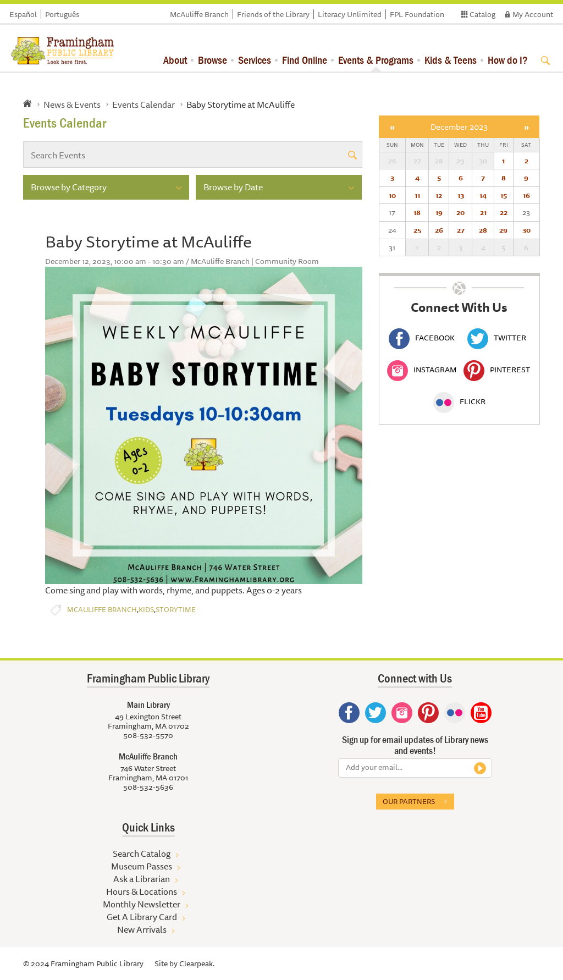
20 (460, 212)
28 (483, 229)
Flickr (459, 401)
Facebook (422, 338)
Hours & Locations (141, 891)
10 (392, 195)
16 (526, 195)
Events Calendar (143, 104)
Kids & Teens (450, 60)
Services (254, 60)
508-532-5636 (148, 787)
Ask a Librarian (141, 879)
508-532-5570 (148, 735)
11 (417, 195)
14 (483, 195)
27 (461, 229)
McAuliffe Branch (199, 14)
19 (439, 212)
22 (503, 212)
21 (483, 212)
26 (439, 229)
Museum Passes (141, 866)
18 (417, 212)
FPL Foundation (417, 14)
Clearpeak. (196, 963)
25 (417, 229)
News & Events (72, 104)
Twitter (496, 338)
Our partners (409, 801)
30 (526, 229)
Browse (212, 60)
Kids (146, 609)
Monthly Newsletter (141, 904)
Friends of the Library (273, 14)
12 (438, 195)
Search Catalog (141, 853)
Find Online (304, 60)
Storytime (176, 609)
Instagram (421, 370)
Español (23, 14)
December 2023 (459, 126)
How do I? (508, 60)
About (175, 60)
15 (503, 195)
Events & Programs (375, 60)
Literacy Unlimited (350, 14)
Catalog (482, 14)
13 (460, 195)
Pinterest (496, 370)
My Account (532, 14)
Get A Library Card (142, 917)
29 (503, 229)
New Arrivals (142, 929)
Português (62, 14)
